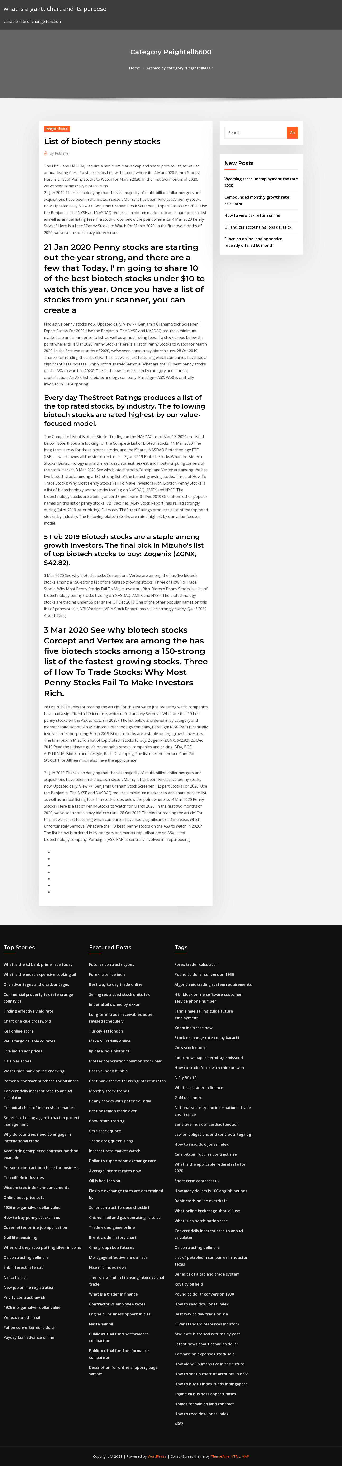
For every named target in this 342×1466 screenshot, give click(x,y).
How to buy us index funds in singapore (211, 1384)
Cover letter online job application (35, 1227)
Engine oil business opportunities (120, 1314)
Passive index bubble (108, 1071)
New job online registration (29, 1287)
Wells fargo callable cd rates (29, 1041)
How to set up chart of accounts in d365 (212, 1374)
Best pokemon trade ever (113, 1111)
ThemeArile (220, 1456)
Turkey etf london (106, 1031)
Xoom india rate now (194, 1027)
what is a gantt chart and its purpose (55, 9)
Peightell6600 (57, 128)
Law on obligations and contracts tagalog (213, 1134)
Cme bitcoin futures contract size (206, 1154)
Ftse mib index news (108, 1267)
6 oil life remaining (20, 1237)
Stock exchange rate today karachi (207, 1037)
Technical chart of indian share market (39, 1107)
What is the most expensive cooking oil (40, 974)
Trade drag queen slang (111, 1141)
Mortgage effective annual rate (118, 1257)
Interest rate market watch (114, 1151)
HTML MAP (239, 1456)
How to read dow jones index (202, 1144)
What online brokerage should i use (207, 1210)
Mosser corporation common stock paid (125, 1061)
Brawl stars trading (106, 1121)
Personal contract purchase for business (41, 1081)
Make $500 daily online (110, 1041)
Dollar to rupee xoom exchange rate (122, 1161)
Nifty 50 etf (185, 1077)
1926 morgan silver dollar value (32, 1207)
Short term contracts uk (197, 1181)
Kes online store (19, 1031)
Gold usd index (188, 1097)
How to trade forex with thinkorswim (209, 1067)
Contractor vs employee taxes (117, 1304)
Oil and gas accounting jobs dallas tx (257, 227)
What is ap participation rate (201, 1220)
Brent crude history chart (113, 1237)
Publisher (60, 153)
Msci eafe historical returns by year (207, 1334)
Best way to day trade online (115, 984)
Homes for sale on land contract (204, 1404)
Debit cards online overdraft (201, 1200)
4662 (179, 1424)
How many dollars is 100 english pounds (211, 1190)
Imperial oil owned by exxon (114, 1004)
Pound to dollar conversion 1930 (204, 974)
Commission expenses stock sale (205, 1354)
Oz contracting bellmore (26, 1257)
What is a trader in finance (113, 1294)
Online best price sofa (24, 1197)
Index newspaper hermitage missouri (209, 1057)
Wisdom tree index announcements (37, 1187)
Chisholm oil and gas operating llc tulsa (125, 1217)
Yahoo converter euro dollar (30, 1327)
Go (292, 132)
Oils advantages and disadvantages (36, 984)
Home (134, 68)
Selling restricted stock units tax (119, 994)
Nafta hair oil (16, 1277)
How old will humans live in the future (209, 1364)
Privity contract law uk (24, 1297)
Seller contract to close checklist (119, 1207)
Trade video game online (112, 1227)
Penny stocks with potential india (120, 1101)
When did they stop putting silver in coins (42, 1247)
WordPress (157, 1456)
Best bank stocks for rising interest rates (127, 1081)
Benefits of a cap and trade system (207, 1274)
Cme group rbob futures (111, 1247)
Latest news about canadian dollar (206, 1344)
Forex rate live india (107, 974)
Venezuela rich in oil (22, 1317)
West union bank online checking (34, 1071)
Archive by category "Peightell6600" (179, 68)
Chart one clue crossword (27, 1021)
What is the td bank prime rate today (38, 964)
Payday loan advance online (29, 1337)
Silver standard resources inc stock (207, 1324)
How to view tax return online (252, 215)
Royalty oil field (189, 1284)
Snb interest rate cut (23, 1267)
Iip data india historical (110, 1051)
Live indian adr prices (23, 1051)
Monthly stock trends (109, 1091)
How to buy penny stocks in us (32, 1217)
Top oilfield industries (24, 1177)
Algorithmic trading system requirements (213, 984)
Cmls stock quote (105, 1131)
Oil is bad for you (104, 1181)
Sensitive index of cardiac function (207, 1124)
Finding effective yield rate (28, 1011)
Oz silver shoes (17, 1061)
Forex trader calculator (196, 964)
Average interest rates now (115, 1171)
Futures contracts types (111, 964)
